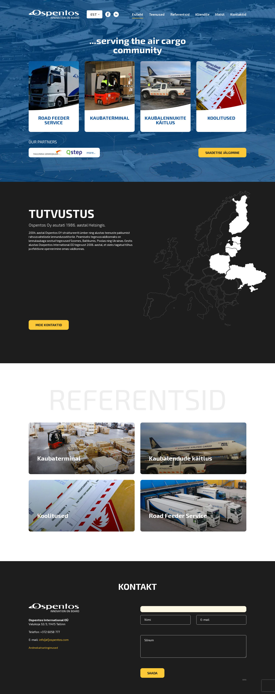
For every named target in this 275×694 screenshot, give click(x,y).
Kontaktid (238, 14)
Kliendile (202, 14)
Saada (152, 673)
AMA (244, 680)
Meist (220, 14)
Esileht (137, 14)
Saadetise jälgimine (222, 152)
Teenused (157, 14)
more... (91, 152)
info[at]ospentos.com (54, 639)
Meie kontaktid (49, 325)
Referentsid (180, 14)
